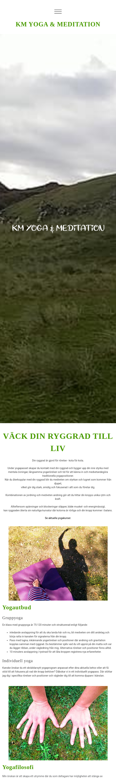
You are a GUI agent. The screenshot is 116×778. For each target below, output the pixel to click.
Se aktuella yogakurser (57, 518)
